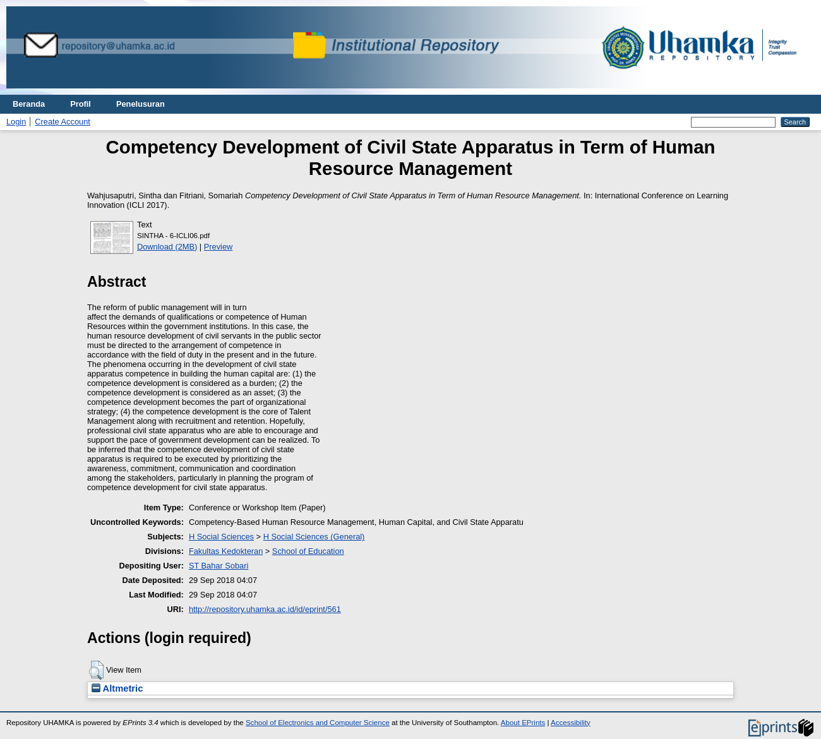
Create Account (62, 121)
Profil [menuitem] (80, 104)
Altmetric (117, 688)
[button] (96, 670)
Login (16, 121)
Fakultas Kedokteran (226, 551)
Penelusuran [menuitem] (140, 104)
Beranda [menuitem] (29, 104)
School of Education (308, 551)
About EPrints (523, 722)
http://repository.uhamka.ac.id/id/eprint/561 (265, 609)
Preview (218, 246)
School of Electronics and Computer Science (318, 722)
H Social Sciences (221, 536)
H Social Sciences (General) (314, 536)
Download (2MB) (167, 246)
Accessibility (570, 722)
